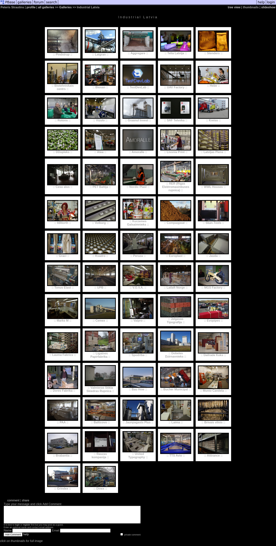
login (17, 528)
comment (13, 500)
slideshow (268, 7)
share (25, 500)
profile (31, 7)
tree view (234, 7)
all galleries (46, 7)
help (26, 537)
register (26, 528)
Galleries (65, 7)
